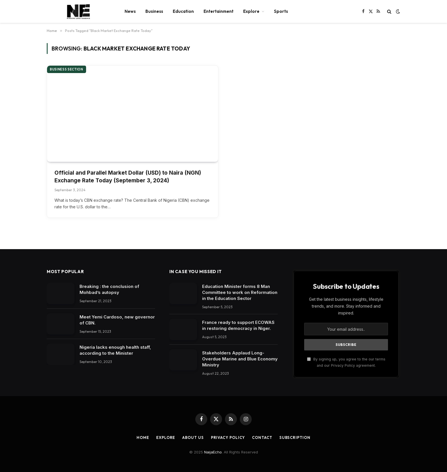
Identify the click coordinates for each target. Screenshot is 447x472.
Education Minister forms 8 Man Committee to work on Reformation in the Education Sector (239, 292)
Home (143, 437)
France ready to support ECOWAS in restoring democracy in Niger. (238, 325)
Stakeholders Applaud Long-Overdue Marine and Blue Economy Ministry (240, 359)
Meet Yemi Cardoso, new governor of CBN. (117, 320)
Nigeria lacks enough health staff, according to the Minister (115, 350)
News (130, 11)
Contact (262, 437)
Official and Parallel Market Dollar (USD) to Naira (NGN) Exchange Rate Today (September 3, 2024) (127, 177)
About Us (193, 437)
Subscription (294, 437)
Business (154, 11)
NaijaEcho (213, 452)
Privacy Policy (228, 437)
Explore (251, 11)
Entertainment (218, 11)
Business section (66, 69)
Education (183, 11)
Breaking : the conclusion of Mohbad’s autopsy (109, 289)
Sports (281, 11)
